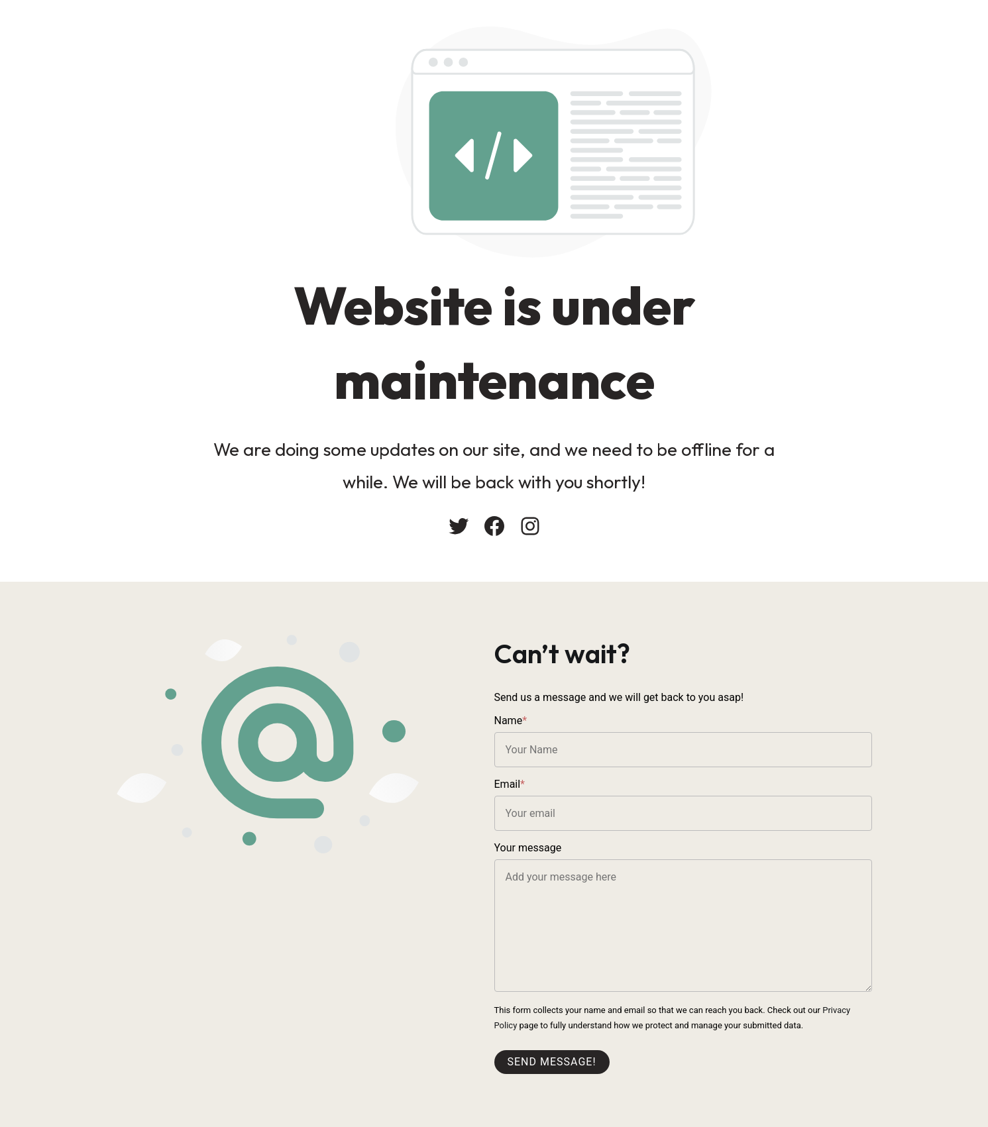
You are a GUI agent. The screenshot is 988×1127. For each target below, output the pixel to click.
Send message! (552, 1061)
